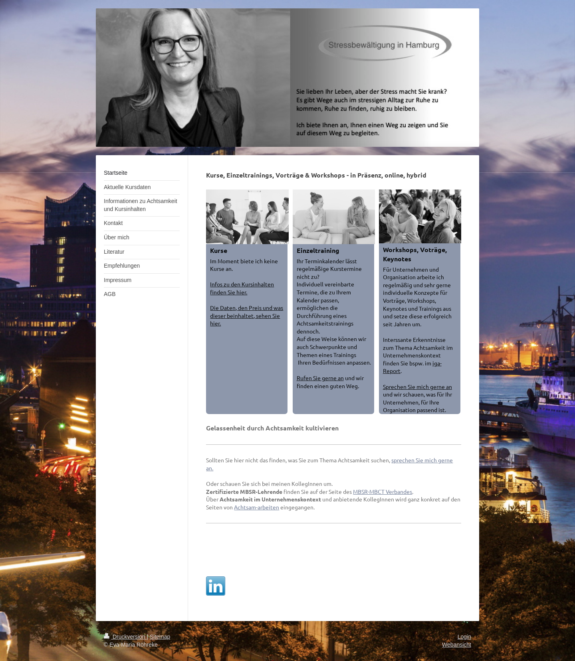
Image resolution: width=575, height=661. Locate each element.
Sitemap (160, 636)
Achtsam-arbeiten (256, 507)
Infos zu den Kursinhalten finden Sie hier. (242, 288)
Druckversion (125, 636)
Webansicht (456, 644)
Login (464, 636)
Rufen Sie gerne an (320, 377)
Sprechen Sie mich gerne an (417, 386)
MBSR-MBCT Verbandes (382, 491)
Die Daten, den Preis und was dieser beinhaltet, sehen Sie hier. (246, 315)
